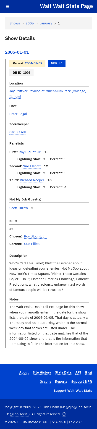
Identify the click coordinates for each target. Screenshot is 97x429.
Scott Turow (18, 207)
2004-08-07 (33, 63)
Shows (15, 23)
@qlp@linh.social (79, 407)
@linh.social (19, 414)
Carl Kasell (17, 132)
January (45, 23)
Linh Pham (50, 407)
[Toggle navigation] (8, 6)
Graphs (45, 381)
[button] (64, 414)
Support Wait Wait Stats (73, 390)
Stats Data (63, 372)
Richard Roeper (32, 180)
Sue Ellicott (32, 166)
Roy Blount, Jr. (30, 152)
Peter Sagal (18, 113)
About (24, 372)
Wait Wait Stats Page (66, 6)
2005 (30, 23)
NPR (56, 63)
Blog (88, 372)
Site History (42, 372)
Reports (61, 381)
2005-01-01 (17, 52)
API (78, 372)
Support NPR (81, 381)
